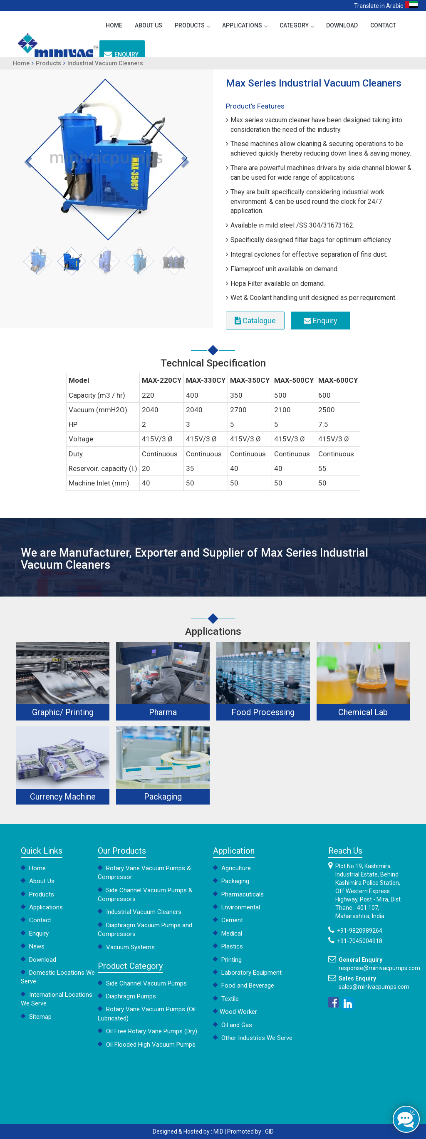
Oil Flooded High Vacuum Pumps (147, 1044)
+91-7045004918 (359, 941)
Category (297, 25)
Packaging (231, 881)
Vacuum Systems (126, 947)
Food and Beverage (243, 985)
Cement (228, 920)
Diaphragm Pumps (127, 996)
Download (342, 25)
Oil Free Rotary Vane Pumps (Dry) (147, 1031)
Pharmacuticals (238, 894)
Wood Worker (235, 1011)
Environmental (236, 907)
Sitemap (36, 1016)
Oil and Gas (232, 1025)
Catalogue (255, 320)
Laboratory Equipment (247, 972)
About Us (148, 25)
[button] (27, 159)
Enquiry (121, 54)
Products (192, 25)
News (33, 946)
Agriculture (232, 868)
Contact (383, 25)
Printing (227, 959)
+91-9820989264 (359, 930)
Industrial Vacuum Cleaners (105, 63)
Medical (227, 933)
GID (269, 1131)
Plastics (228, 946)
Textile (226, 999)
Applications (244, 25)
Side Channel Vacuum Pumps (142, 983)
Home (114, 25)
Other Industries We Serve (252, 1038)
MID (218, 1131)
